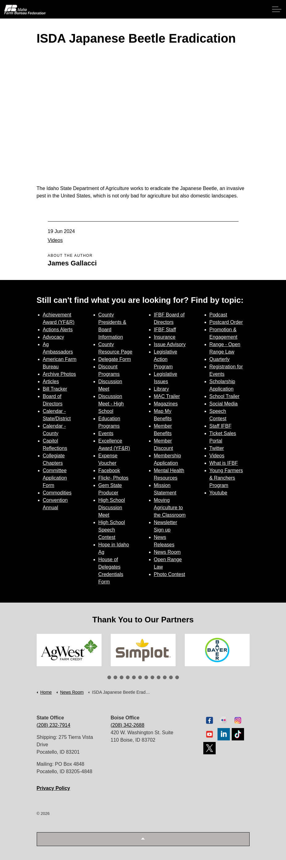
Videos (55, 240)
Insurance (165, 337)
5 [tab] (134, 677)
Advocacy (53, 337)
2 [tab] (115, 677)
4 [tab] (128, 677)
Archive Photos (59, 374)
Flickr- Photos (113, 478)
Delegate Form (114, 359)
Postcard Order (226, 322)
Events (106, 433)
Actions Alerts (58, 329)
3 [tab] (121, 677)
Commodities (57, 492)
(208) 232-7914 (53, 725)
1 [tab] (109, 677)
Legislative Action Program (165, 359)
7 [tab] (146, 677)
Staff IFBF (220, 426)
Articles (51, 381)
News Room (167, 552)
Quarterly (219, 359)
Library (161, 389)
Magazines (166, 403)
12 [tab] (177, 677)
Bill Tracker (55, 389)
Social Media (223, 403)
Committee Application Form (55, 478)
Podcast (218, 314)
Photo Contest (169, 574)
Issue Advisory (170, 344)
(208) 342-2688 (127, 725)
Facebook (109, 470)
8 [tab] (152, 677)
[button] (143, 839)
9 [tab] (158, 677)
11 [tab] (171, 677)
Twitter (216, 448)
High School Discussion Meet (111, 508)
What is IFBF (223, 463)
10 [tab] (165, 677)
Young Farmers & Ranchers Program (226, 478)
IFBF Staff (165, 329)
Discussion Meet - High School (111, 404)
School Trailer (224, 396)
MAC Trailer (167, 396)
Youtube (218, 492)
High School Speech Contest (111, 530)
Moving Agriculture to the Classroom (170, 508)
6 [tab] (140, 677)
